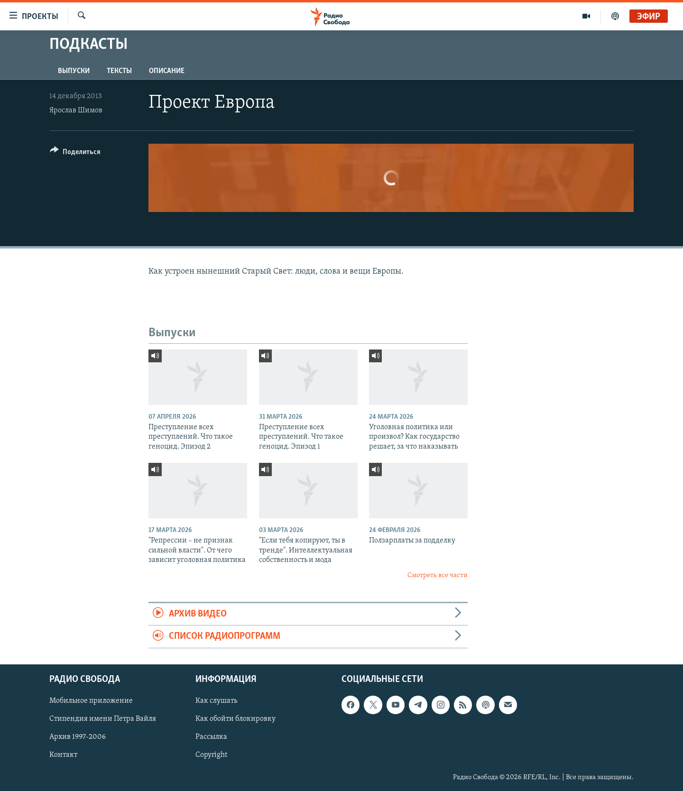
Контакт (63, 755)
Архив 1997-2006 (77, 737)
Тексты (119, 71)
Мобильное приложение (91, 701)
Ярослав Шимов (75, 110)
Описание (167, 71)
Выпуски (74, 71)
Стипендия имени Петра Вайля (102, 719)
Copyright (211, 755)
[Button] (75, 153)
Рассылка (211, 737)
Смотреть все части (437, 575)
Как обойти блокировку (235, 719)
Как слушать (216, 701)
